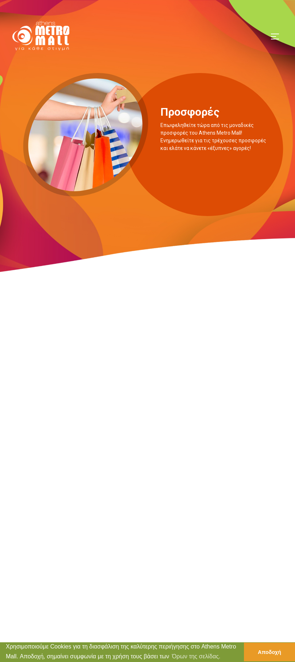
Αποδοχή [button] (269, 652)
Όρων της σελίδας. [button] (196, 656)
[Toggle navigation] (275, 35)
